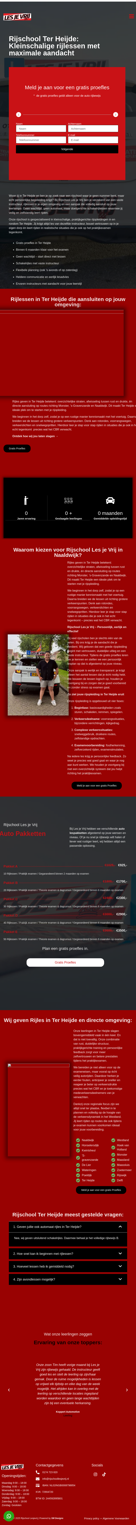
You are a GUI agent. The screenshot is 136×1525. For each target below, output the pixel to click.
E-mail (71, 135)
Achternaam (74, 124)
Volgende (67, 149)
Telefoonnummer (25, 135)
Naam (19, 124)
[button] (9, 1448)
